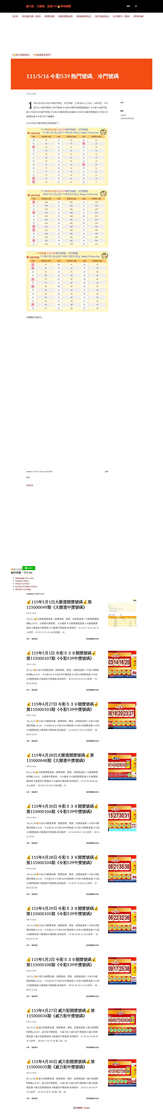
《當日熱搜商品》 (102, 16)
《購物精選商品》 (84, 16)
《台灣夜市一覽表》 (121, 16)
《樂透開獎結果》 (65, 16)
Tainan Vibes (22, 580)
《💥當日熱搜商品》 (21, 54)
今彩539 (123, 115)
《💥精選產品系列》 (42, 54)
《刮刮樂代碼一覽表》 (31, 16)
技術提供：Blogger (81, 1108)
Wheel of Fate (22, 583)
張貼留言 (29, 485)
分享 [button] (121, 102)
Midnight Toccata (24, 578)
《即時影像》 (138, 16)
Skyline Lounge (23, 589)
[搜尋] (128, 6)
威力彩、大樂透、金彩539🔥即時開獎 (48, 6)
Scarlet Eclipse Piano (26, 586)
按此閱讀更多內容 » (93, 639)
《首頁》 (15, 16)
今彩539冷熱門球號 (127, 118)
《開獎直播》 (49, 16)
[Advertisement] (77, 35)
